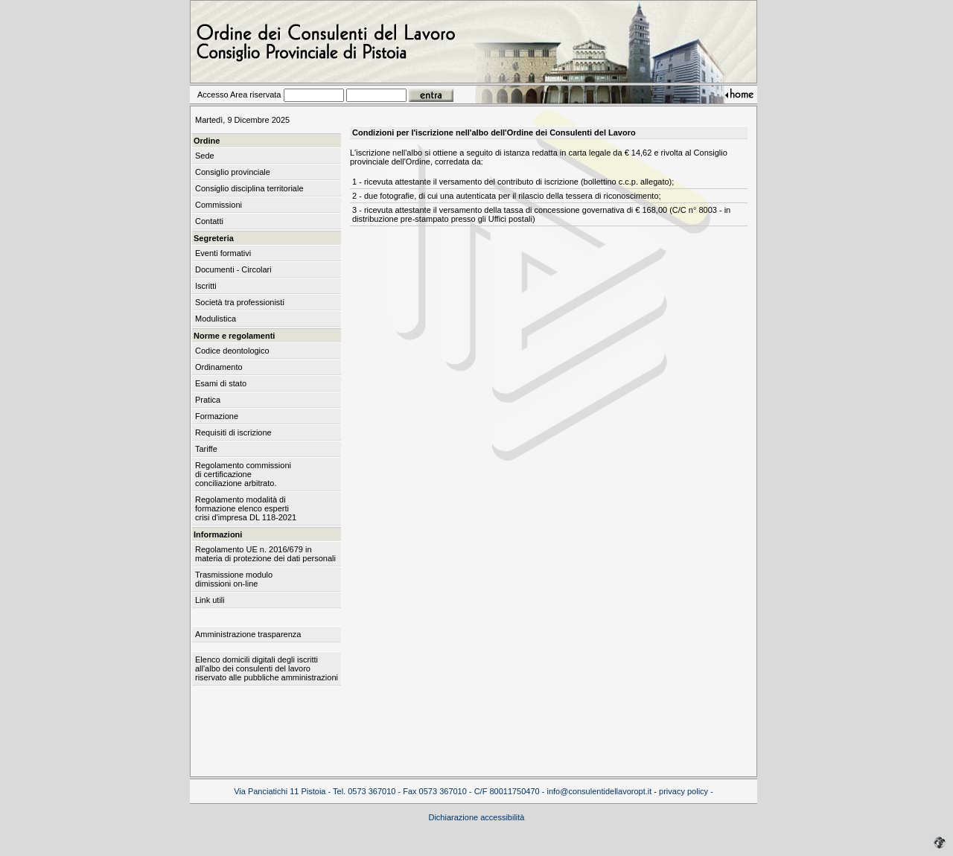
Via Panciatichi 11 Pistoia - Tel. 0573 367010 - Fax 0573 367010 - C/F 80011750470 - (390, 791)
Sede (204, 155)
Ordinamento (219, 366)
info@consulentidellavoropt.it (598, 791)
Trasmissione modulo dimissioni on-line (233, 579)
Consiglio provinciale (232, 171)
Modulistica (215, 318)
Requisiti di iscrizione (233, 432)
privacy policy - (686, 791)
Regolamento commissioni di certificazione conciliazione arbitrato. (243, 474)
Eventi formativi (223, 253)
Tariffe (206, 448)
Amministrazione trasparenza (248, 634)
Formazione (216, 416)
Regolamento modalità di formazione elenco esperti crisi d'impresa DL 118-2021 (245, 508)
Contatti (209, 221)
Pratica (207, 399)
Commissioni (218, 204)
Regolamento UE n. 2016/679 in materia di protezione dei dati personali (265, 554)
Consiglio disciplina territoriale (249, 188)
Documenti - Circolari (233, 269)
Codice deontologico (232, 350)
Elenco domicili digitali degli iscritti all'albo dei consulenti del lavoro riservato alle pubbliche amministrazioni (266, 668)
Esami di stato (220, 383)
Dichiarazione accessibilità (476, 817)
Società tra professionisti (239, 302)
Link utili (210, 599)
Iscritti (206, 285)
